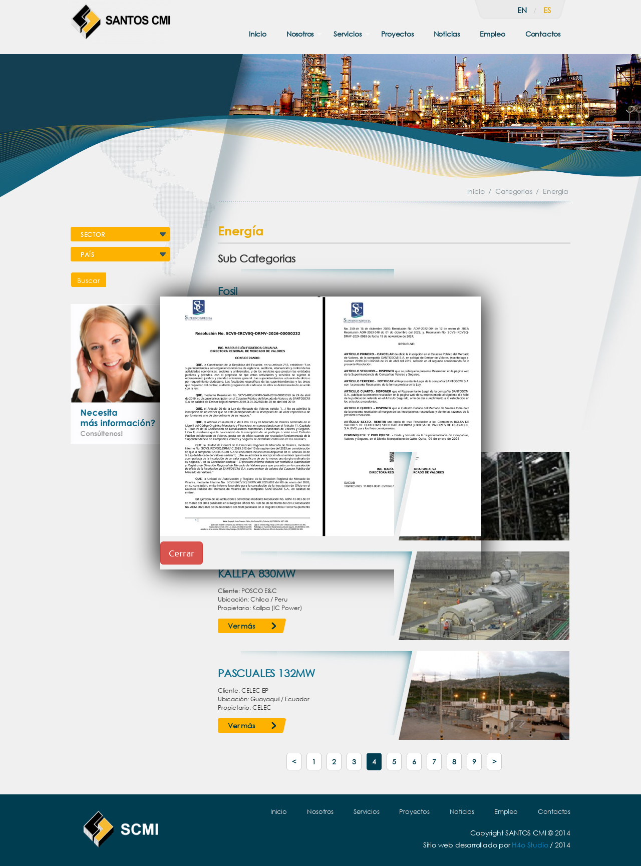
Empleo (492, 34)
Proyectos (397, 34)
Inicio (257, 34)
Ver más (241, 626)
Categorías (513, 191)
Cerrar (181, 552)
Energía (555, 191)
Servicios (347, 34)
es (547, 10)
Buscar (88, 280)
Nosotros (299, 34)
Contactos (542, 34)
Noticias (447, 34)
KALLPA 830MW (256, 573)
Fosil (227, 291)
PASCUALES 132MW (266, 673)
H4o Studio (530, 844)
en (522, 10)
